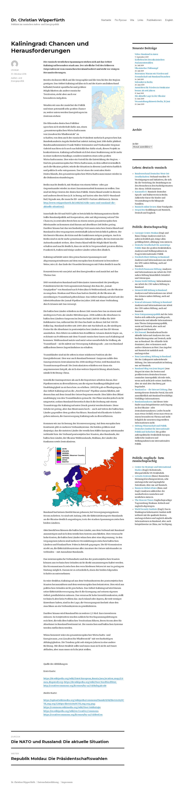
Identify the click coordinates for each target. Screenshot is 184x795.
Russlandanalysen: (144, 402)
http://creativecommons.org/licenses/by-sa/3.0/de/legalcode (74, 685)
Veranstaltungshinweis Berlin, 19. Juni (152, 101)
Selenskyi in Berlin (144, 82)
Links (140, 20)
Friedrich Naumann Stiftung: (148, 269)
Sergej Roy (140, 210)
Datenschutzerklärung (48, 782)
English (169, 20)
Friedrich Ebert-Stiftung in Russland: (152, 257)
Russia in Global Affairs (146, 488)
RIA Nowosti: (140, 332)
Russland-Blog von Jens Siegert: (150, 368)
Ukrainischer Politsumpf (146, 68)
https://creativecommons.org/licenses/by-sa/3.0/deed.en (72, 714)
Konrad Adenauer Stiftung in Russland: (153, 302)
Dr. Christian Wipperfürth (38, 20)
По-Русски (120, 20)
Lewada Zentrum (143, 476)
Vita (132, 20)
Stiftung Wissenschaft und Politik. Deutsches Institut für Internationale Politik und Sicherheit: (152, 429)
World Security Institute (146, 509)
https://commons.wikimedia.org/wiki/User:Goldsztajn (71, 707)
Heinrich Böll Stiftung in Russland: (151, 290)
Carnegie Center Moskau (146, 233)
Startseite (106, 20)
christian (15, 70)
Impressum (67, 782)
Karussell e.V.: (141, 192)
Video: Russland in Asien (146, 54)
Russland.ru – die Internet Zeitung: (151, 389)
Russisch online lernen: (146, 207)
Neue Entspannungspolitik (147, 314)
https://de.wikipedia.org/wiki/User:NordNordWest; (90, 682)
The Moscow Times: (144, 500)
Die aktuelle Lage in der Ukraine (150, 96)
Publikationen (154, 20)
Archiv (135, 144)
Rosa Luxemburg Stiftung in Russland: (153, 356)
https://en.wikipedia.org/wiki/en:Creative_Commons (70, 711)
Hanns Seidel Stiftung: (145, 281)
